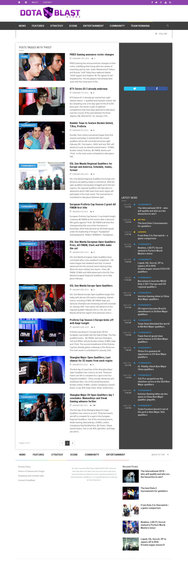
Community (117, 25)
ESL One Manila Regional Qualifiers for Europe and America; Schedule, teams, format (91, 167)
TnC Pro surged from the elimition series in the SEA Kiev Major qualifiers (154, 381)
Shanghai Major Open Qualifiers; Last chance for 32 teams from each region (91, 359)
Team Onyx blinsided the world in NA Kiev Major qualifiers (153, 325)
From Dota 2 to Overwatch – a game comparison (153, 237)
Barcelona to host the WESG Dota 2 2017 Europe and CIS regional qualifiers (152, 284)
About (35, 2)
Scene (73, 25)
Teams (24, 56)
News (22, 25)
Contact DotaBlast (26, 480)
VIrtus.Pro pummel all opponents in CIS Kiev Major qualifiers (152, 354)
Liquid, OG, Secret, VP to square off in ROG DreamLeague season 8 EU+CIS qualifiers (154, 267)
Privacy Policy (24, 467)
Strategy (56, 25)
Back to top (160, 455)
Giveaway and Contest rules (31, 476)
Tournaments (28, 91)
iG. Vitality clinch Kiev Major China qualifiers (152, 368)
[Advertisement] (128, 12)
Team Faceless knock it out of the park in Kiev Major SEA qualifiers (153, 412)
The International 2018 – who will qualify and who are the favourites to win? (153, 211)
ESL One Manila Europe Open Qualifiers (91, 285)
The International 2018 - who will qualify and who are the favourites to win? (155, 474)
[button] (167, 26)
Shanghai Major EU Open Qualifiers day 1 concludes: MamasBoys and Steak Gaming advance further (92, 398)
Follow (161, 34)
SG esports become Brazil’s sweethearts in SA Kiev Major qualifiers (153, 311)
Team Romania (140, 25)
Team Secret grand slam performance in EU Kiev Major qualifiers (153, 339)
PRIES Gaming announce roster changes (92, 54)
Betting (141, 220)
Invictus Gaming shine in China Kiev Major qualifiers (153, 298)
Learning (142, 232)
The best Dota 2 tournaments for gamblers (154, 489)
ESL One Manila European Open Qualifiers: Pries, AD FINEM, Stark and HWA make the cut (93, 245)
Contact (47, 2)
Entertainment (93, 25)
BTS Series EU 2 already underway (88, 88)
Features (38, 25)
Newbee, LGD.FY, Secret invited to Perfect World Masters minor (150, 250)
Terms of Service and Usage (31, 471)
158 (94, 405)
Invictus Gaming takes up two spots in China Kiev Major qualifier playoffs (153, 396)
